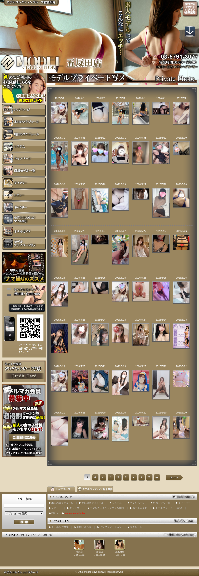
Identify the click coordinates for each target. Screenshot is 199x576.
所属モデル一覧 (161, 503)
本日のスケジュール (62, 503)
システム (117, 503)
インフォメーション (111, 527)
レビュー (56, 508)
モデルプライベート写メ (168, 508)
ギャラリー (75, 508)
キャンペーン (137, 503)
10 (156, 476)
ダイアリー (184, 503)
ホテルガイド (139, 508)
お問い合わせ (84, 527)
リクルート (136, 527)
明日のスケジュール (93, 503)
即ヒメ (55, 513)
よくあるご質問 (59, 527)
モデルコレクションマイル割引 (107, 508)
